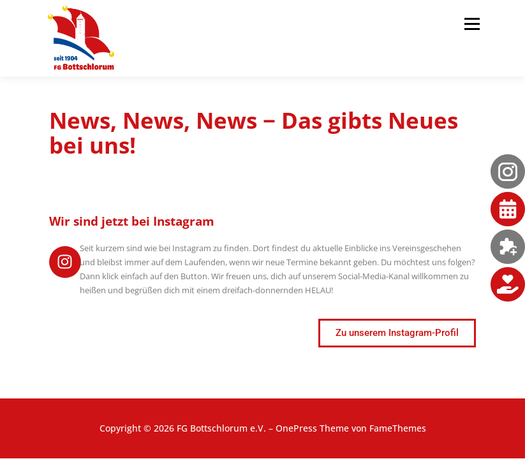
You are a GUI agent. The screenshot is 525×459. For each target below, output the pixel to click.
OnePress (296, 428)
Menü (472, 23)
